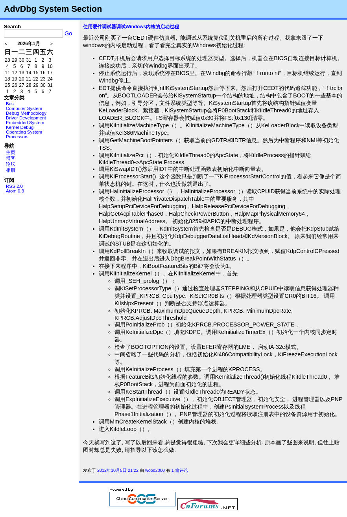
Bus (10, 103)
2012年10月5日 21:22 (117, 470)
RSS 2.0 (14, 186)
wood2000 (155, 470)
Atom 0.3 (15, 191)
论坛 (10, 164)
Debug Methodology (26, 113)
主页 (10, 152)
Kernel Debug (19, 127)
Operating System (24, 132)
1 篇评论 (180, 470)
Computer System (24, 108)
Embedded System (25, 122)
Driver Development (26, 118)
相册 (10, 170)
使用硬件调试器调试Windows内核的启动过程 (131, 26)
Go (68, 33)
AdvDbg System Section (53, 9)
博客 (10, 158)
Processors (17, 136)
